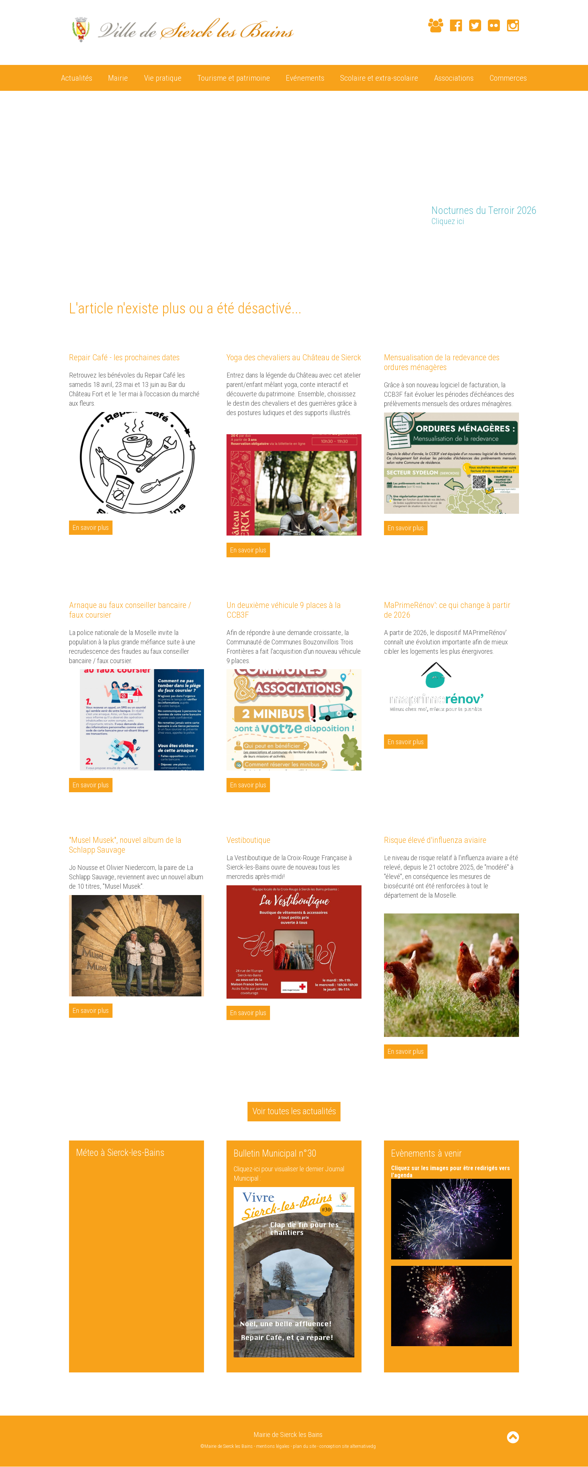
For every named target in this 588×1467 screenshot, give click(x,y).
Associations (454, 77)
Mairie (118, 77)
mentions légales (273, 1447)
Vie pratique (163, 77)
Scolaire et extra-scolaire (379, 77)
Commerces (508, 77)
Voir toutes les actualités (294, 1111)
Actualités (76, 77)
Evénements (305, 77)
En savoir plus (91, 527)
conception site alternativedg (348, 1447)
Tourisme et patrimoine (233, 77)
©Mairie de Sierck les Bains (226, 1447)
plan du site (304, 1447)
